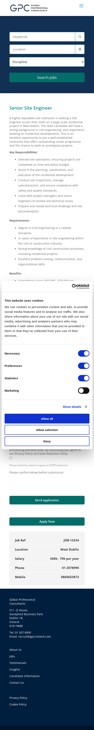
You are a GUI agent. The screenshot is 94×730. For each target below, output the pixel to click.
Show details (72, 406)
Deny (47, 441)
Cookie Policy (18, 704)
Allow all (47, 418)
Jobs (12, 656)
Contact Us (16, 682)
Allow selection (47, 430)
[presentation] (39, 482)
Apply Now (47, 521)
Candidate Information (24, 676)
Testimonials (17, 663)
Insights (14, 669)
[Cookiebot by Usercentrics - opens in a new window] (71, 286)
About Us (15, 650)
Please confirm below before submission (36, 472)
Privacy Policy (18, 698)
